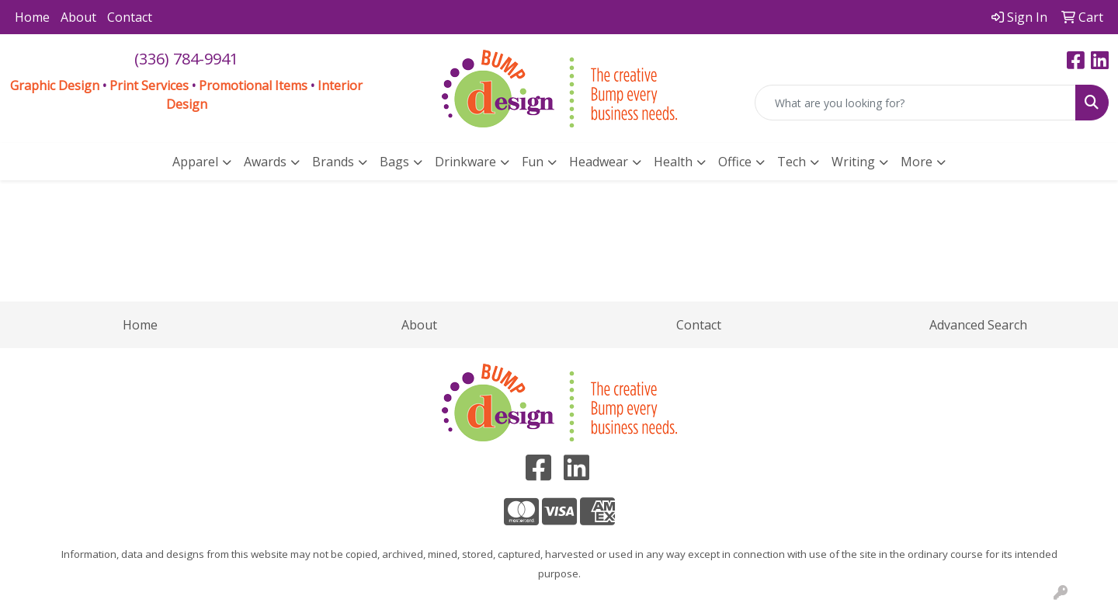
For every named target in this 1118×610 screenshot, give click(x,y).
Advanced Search (978, 324)
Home (32, 17)
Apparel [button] (195, 161)
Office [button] (735, 161)
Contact (129, 17)
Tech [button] (791, 161)
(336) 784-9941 (186, 58)
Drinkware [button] (465, 161)
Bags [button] (394, 161)
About (78, 17)
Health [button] (673, 161)
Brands (333, 161)
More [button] (916, 161)
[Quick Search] (915, 102)
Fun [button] (532, 161)
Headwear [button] (598, 161)
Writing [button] (853, 161)
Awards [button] (265, 161)
